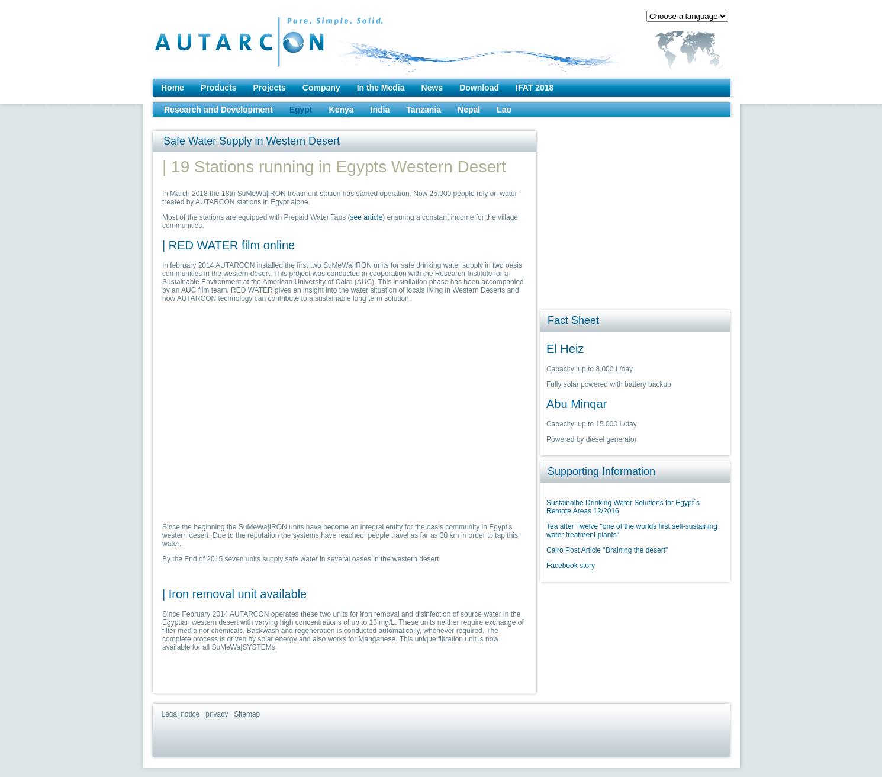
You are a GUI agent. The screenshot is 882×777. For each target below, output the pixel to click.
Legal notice (181, 714)
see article (366, 217)
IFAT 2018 (534, 87)
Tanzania (423, 109)
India (380, 109)
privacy (216, 714)
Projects (269, 87)
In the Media (381, 87)
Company (321, 87)
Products (219, 87)
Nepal (469, 109)
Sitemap (247, 714)
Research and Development (218, 109)
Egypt (301, 109)
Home (172, 87)
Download (479, 87)
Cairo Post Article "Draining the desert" (607, 550)
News (432, 87)
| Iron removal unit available (234, 594)
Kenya (341, 109)
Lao (504, 109)
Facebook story (570, 565)
